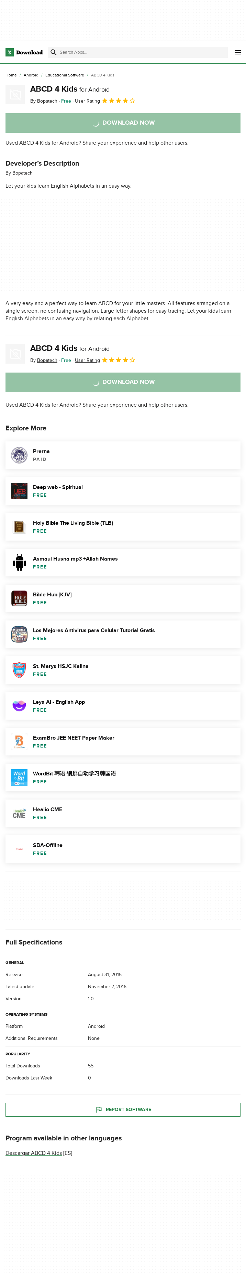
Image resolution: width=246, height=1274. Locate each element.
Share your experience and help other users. (135, 142)
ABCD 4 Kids (70, 89)
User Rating (105, 100)
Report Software (123, 1110)
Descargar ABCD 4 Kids (33, 1153)
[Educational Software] (64, 75)
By (43, 101)
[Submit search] (53, 52)
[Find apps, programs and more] (138, 52)
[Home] (11, 75)
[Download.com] (24, 52)
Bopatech (22, 173)
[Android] (31, 75)
